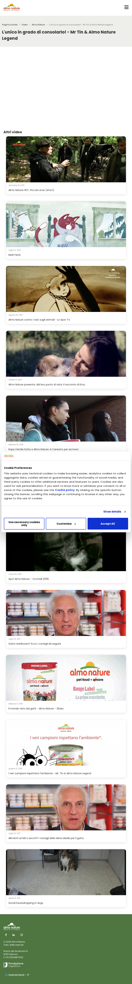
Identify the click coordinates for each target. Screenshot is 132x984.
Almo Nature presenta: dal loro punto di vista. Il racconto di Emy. (46, 384)
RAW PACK (14, 255)
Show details (112, 512)
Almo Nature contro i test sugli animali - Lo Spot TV (39, 319)
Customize (66, 524)
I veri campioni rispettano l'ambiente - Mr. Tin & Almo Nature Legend (49, 773)
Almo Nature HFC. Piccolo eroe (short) (31, 190)
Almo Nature (38, 24)
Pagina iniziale (9, 24)
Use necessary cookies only (24, 523)
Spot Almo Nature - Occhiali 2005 (28, 579)
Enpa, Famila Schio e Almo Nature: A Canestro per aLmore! (43, 449)
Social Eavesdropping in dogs (25, 903)
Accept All (108, 524)
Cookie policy (65, 490)
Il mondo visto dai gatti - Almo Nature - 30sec (36, 708)
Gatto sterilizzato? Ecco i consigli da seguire (34, 643)
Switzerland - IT (17, 975)
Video (25, 24)
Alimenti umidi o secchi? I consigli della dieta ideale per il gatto (46, 838)
